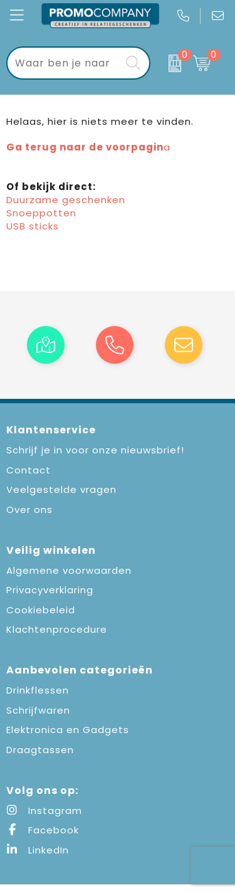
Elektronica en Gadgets (67, 729)
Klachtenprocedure (56, 629)
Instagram (44, 810)
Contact (28, 470)
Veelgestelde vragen (61, 489)
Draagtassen (40, 749)
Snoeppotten (41, 212)
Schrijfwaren (38, 710)
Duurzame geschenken (65, 199)
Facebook (42, 830)
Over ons (29, 509)
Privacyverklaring (49, 589)
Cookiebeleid (40, 609)
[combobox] (64, 63)
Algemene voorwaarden (69, 570)
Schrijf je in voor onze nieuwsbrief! (95, 450)
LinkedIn (37, 850)
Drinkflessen (37, 690)
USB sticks (32, 226)
